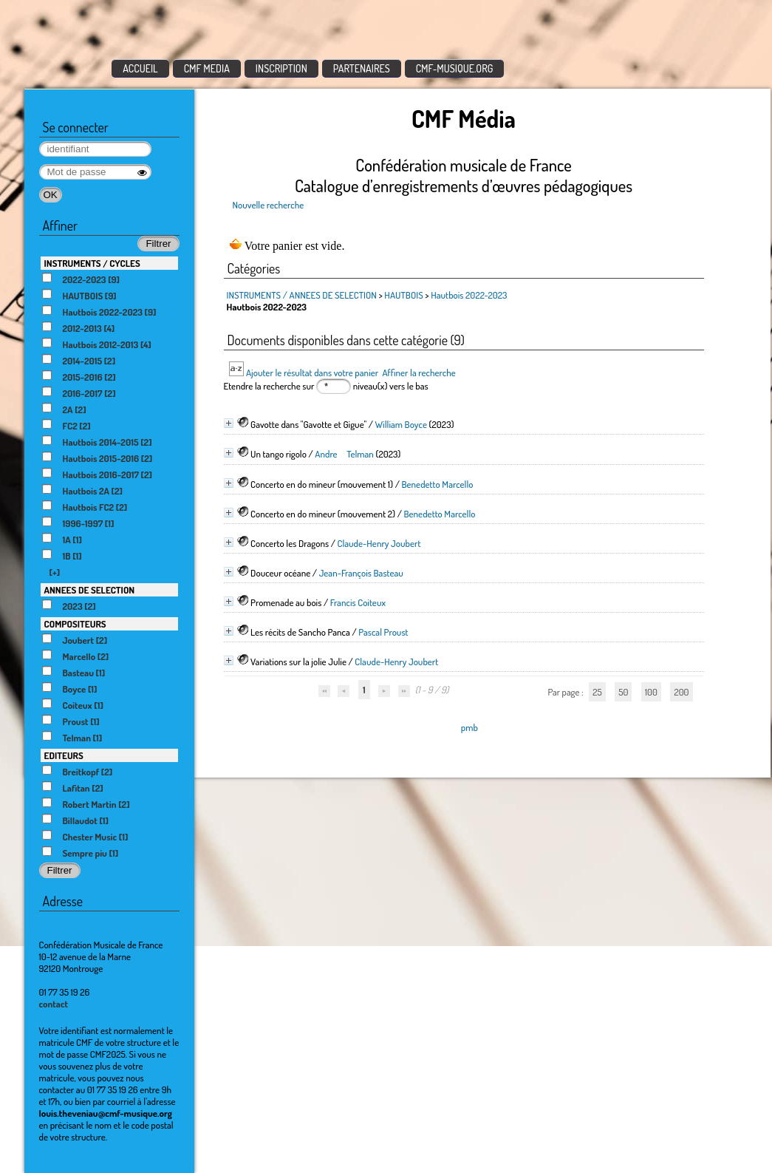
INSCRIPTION (281, 68)
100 (651, 692)
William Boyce (401, 424)
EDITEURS (63, 755)
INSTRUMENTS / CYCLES (92, 263)
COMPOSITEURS (75, 624)
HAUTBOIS (403, 295)
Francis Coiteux (358, 602)
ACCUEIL (140, 68)
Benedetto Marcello (437, 484)
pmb (469, 727)
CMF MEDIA (207, 68)
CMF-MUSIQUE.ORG (454, 68)
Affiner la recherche (418, 372)
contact (54, 1004)
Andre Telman (344, 454)
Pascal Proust (383, 632)
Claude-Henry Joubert (378, 543)
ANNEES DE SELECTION (89, 590)
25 (596, 692)
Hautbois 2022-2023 (469, 295)
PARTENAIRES (361, 68)
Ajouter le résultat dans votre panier (312, 372)
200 (681, 692)
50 (623, 692)
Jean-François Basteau (361, 573)
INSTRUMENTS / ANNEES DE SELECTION (302, 295)
